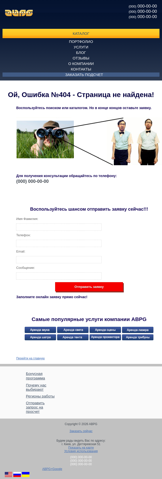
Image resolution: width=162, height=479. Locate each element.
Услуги (81, 47)
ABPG (19, 13)
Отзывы (81, 58)
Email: (20, 251)
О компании (81, 63)
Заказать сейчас (80, 431)
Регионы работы (40, 396)
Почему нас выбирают (36, 387)
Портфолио (81, 41)
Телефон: (23, 235)
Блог (81, 52)
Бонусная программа (35, 375)
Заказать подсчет (84, 74)
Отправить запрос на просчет (35, 407)
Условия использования (81, 451)
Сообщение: (25, 268)
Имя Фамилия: (27, 219)
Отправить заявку (89, 287)
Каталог (81, 33)
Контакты (81, 69)
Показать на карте (81, 447)
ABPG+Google (52, 469)
